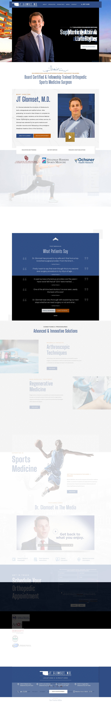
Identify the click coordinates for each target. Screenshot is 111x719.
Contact (74, 4)
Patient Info (60, 4)
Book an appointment (42, 135)
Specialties (51, 4)
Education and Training (29, 149)
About (45, 4)
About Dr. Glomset (25, 135)
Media (68, 4)
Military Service (52, 149)
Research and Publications (77, 149)
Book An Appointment (58, 691)
